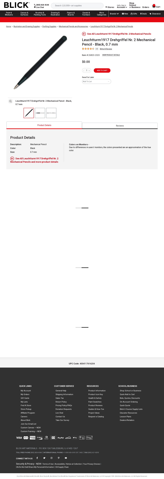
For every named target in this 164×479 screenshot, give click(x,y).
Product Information (97, 391)
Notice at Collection (74, 464)
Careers (24, 416)
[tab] (44, 125)
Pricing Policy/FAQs (64, 405)
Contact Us (60, 416)
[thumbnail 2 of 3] (40, 113)
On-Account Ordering (129, 402)
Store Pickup (26, 409)
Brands (114, 14)
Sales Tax (60, 398)
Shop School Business (134, 5)
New (125, 14)
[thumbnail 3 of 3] (51, 113)
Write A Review (106, 49)
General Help (61, 391)
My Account (26, 391)
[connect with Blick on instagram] (51, 459)
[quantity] (86, 70)
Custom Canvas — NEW (31, 427)
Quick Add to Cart (127, 394)
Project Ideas (94, 413)
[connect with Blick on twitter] (44, 459)
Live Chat (59, 413)
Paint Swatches (94, 402)
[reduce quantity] (84, 70)
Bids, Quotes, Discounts (130, 398)
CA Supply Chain (62, 467)
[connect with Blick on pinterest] (58, 459)
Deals (143, 13)
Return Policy (61, 402)
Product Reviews (95, 405)
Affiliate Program (28, 413)
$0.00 (86, 62)
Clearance (155, 14)
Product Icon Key (95, 394)
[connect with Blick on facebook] (37, 459)
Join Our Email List (28, 424)
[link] (39, 7)
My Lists (24, 402)
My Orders (25, 394)
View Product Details (111, 55)
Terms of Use (48, 464)
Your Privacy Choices (91, 464)
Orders (145, 7)
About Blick (25, 420)
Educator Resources (128, 413)
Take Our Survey (62, 420)
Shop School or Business (130, 391)
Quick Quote (125, 405)
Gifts (134, 13)
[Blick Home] (17, 5)
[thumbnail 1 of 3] (29, 113)
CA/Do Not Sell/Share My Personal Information (35, 467)
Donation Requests (64, 409)
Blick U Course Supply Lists (131, 409)
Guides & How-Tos (96, 409)
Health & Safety (94, 398)
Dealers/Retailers (127, 420)
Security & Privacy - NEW (28, 463)
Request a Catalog (96, 416)
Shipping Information (64, 394)
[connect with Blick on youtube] (65, 459)
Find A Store (26, 405)
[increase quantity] (89, 70)
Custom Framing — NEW (31, 431)
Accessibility (60, 464)
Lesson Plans (125, 416)
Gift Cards (25, 398)
